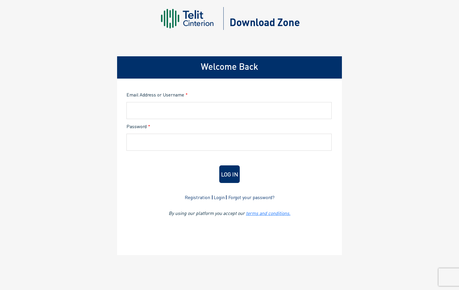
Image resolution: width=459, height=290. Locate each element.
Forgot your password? (251, 197)
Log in (229, 174)
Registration (197, 197)
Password (138, 126)
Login (219, 197)
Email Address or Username (157, 94)
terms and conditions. (268, 213)
